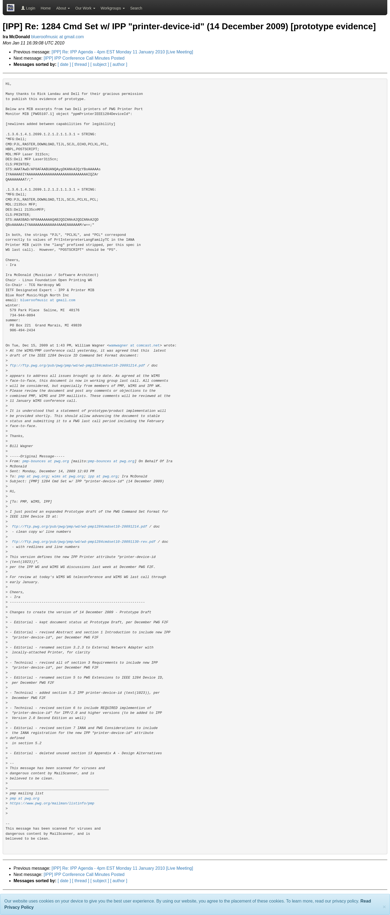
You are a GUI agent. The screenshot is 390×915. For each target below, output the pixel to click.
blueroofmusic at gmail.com (57, 36)
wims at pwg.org (68, 476)
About (63, 8)
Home (46, 8)
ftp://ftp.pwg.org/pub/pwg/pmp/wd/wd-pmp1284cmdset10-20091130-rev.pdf (84, 542)
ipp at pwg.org (103, 476)
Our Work (85, 8)
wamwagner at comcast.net (134, 345)
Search (136, 8)
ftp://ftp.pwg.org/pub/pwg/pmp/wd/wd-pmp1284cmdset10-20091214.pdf (77, 366)
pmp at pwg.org (33, 476)
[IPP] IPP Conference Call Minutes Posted (84, 58)
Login (28, 8)
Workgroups (113, 8)
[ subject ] (99, 64)
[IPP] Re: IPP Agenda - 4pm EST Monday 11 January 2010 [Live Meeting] (122, 52)
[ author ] (118, 64)
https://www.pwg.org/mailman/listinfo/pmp (52, 803)
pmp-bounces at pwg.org (45, 461)
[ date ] (64, 64)
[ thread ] (80, 64)
